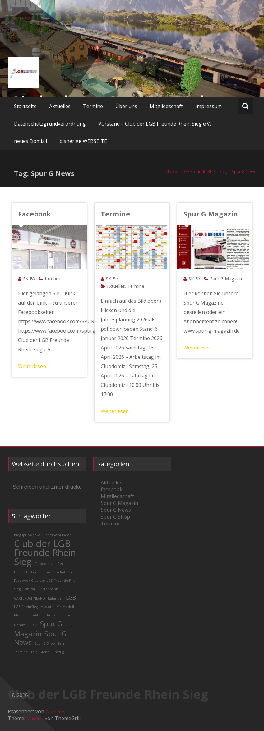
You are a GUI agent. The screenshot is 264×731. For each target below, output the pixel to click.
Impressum (208, 106)
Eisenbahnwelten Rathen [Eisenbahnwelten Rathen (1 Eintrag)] (51, 572)
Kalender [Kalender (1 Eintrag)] (55, 598)
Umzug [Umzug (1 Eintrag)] (58, 652)
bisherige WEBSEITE (83, 141)
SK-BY (29, 279)
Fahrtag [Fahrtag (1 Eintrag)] (29, 589)
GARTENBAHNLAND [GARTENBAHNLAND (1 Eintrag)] (29, 598)
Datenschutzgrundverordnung (50, 123)
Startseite (25, 106)
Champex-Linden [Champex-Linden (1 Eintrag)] (57, 535)
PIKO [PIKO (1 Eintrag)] (33, 625)
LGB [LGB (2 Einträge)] (71, 597)
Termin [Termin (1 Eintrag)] (64, 643)
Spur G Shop (115, 516)
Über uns (126, 106)
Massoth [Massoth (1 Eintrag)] (46, 607)
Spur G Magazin (210, 213)
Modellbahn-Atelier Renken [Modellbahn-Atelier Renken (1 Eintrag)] (37, 615)
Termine (93, 106)
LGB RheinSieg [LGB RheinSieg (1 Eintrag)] (26, 607)
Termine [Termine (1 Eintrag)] (21, 652)
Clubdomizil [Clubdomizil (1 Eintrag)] (44, 564)
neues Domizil (30, 141)
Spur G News (116, 509)
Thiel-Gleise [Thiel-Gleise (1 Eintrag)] (40, 652)
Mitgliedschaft (166, 106)
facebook (54, 279)
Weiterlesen (32, 366)
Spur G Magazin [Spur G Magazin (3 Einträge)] (38, 628)
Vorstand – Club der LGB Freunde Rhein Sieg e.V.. (155, 123)
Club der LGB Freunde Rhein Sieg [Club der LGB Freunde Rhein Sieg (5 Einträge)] (45, 552)
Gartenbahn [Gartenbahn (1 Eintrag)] (48, 589)
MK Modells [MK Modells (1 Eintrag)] (65, 607)
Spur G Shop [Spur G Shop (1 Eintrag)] (45, 643)
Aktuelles (60, 106)
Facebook (34, 213)
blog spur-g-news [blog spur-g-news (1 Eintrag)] (27, 535)
